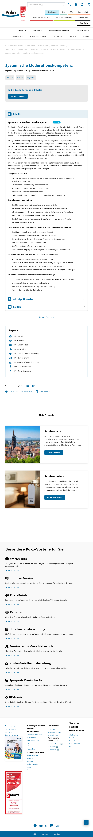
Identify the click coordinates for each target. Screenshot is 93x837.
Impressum (44, 834)
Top (86, 822)
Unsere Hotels (53, 735)
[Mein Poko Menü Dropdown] (82, 4)
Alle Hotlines (73, 735)
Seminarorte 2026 (33, 740)
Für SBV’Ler (31, 761)
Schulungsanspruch (38, 36)
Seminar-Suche (10, 729)
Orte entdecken (53, 452)
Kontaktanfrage (43, 391)
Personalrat (83, 12)
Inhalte (10, 77)
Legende (30, 77)
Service (73, 36)
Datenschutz (55, 834)
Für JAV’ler (30, 758)
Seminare (22, 30)
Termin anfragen (18, 96)
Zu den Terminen (46, 317)
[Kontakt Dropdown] (69, 4)
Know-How (58, 36)
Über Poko (84, 23)
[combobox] (46, 4)
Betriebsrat (52, 12)
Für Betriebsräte (32, 755)
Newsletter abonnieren (77, 741)
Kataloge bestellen (11, 735)
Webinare (37, 30)
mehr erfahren (13, 570)
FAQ (70, 747)
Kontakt (86, 36)
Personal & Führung (64, 17)
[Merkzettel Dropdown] (75, 4)
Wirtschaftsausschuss (42, 17)
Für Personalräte (32, 764)
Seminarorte (83, 17)
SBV (71, 12)
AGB (34, 834)
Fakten (20, 77)
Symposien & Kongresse (59, 30)
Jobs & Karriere (74, 744)
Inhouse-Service (82, 30)
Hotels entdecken (54, 497)
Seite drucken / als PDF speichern (18, 391)
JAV (63, 12)
